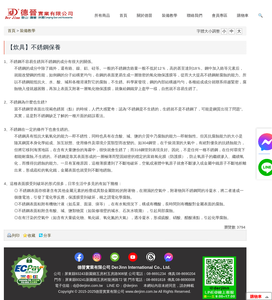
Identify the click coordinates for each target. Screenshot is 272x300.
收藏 (31, 235)
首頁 (11, 30)
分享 (47, 235)
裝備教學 (27, 30)
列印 (16, 235)
